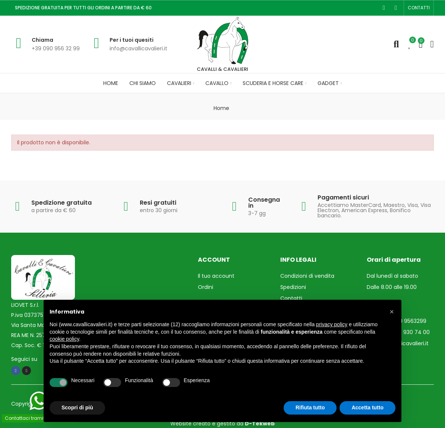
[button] (419, 8)
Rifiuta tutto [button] (310, 407)
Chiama (42, 40)
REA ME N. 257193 (32, 335)
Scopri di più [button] (77, 407)
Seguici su (24, 359)
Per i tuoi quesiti (132, 40)
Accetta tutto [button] (367, 407)
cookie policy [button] (64, 339)
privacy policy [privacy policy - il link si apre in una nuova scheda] (331, 324)
